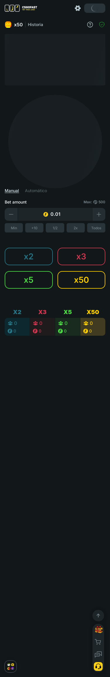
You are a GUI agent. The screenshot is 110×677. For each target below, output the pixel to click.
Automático (36, 190)
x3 (81, 256)
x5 (28, 280)
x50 (14, 24)
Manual (12, 190)
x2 (28, 256)
